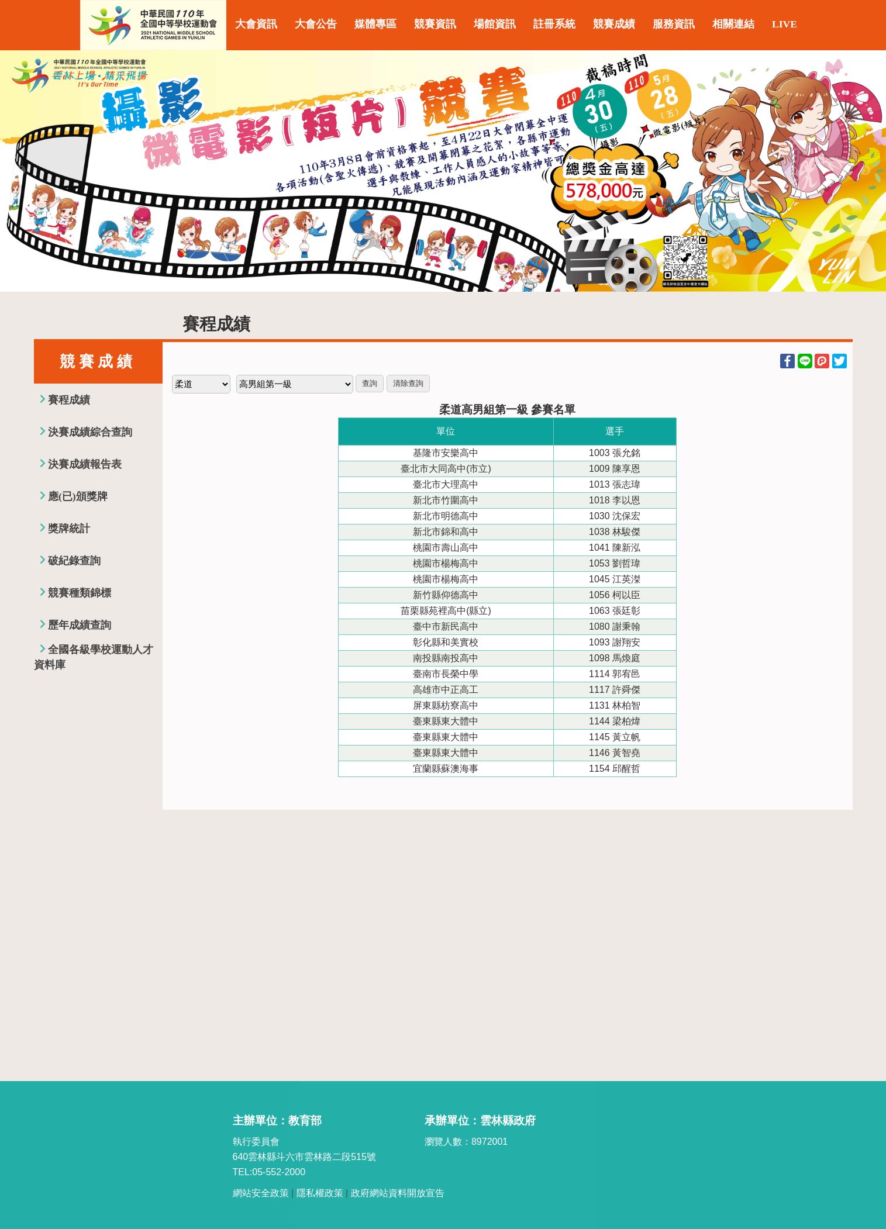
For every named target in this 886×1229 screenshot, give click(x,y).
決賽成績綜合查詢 (90, 432)
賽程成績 (69, 400)
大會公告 (316, 24)
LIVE (784, 24)
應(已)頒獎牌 (78, 496)
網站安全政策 (261, 1193)
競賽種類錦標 (79, 593)
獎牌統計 (69, 528)
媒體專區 (375, 24)
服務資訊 (674, 24)
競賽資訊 (435, 24)
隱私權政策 (320, 1193)
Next (865, 171)
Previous (20, 171)
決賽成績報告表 (85, 464)
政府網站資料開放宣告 (397, 1193)
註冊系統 (554, 24)
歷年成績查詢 (79, 625)
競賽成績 (614, 24)
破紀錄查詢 (74, 561)
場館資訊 (495, 24)
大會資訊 (256, 24)
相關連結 (733, 24)
